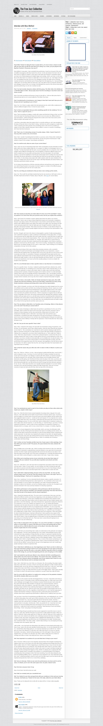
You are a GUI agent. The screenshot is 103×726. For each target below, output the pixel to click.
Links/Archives (83, 37)
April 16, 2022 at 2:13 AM (24, 710)
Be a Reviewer (33, 4)
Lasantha (54, 724)
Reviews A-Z (21, 16)
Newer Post (17, 687)
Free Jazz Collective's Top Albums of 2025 (78, 80)
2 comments (34, 28)
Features (42, 16)
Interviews (56, 16)
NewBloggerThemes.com (64, 724)
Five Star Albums (71, 16)
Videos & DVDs (34, 16)
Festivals (63, 16)
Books (27, 16)
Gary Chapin (22, 704)
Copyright (49, 4)
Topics (75, 37)
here (47, 175)
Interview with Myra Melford (24, 26)
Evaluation (41, 4)
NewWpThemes (41, 724)
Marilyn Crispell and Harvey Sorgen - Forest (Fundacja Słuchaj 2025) (79, 108)
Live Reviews (49, 16)
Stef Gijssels (28, 60)
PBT (58, 724)
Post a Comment (19, 713)
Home (15, 16)
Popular (69, 37)
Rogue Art (38, 209)
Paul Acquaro (19, 60)
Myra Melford (37, 60)
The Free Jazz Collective (31, 9)
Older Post (61, 687)
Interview (29, 28)
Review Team (24, 4)
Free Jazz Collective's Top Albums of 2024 (78, 96)
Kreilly (20, 697)
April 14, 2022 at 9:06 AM (24, 701)
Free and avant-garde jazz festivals (74, 88)
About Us (16, 4)
